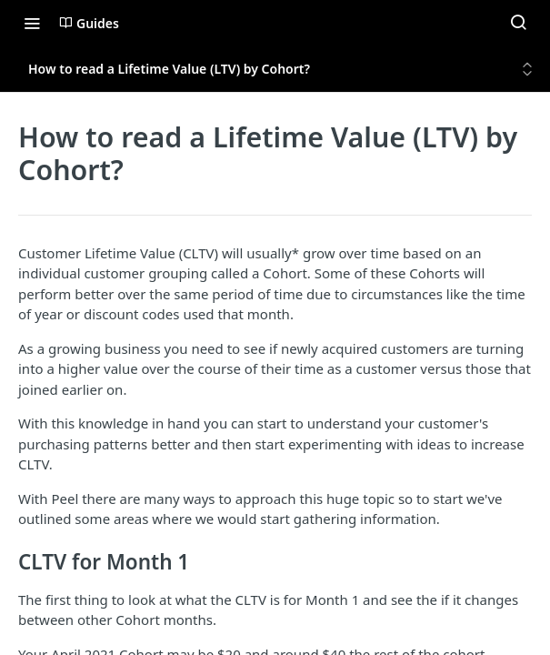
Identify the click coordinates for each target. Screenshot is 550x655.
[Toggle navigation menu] (31, 22)
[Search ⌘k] (518, 22)
